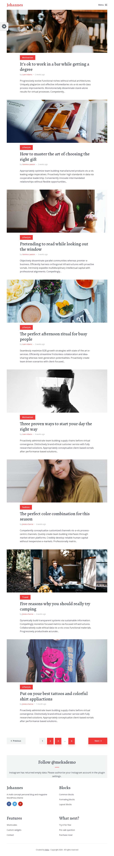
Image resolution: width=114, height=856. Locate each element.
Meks (47, 850)
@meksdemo (63, 762)
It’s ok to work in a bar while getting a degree (54, 66)
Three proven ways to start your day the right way (56, 426)
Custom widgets (14, 830)
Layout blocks (65, 804)
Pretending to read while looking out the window (54, 246)
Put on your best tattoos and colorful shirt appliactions (54, 696)
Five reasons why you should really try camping (55, 606)
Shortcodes (12, 825)
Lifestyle (26, 147)
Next (97, 740)
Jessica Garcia (27, 524)
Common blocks (66, 794)
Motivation (27, 57)
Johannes (15, 5)
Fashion (26, 507)
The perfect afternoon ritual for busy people (53, 336)
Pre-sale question (67, 830)
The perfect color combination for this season (55, 516)
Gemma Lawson (28, 164)
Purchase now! (65, 835)
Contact (10, 835)
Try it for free (65, 825)
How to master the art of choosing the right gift (55, 156)
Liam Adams (27, 74)
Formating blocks (67, 799)
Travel (25, 597)
